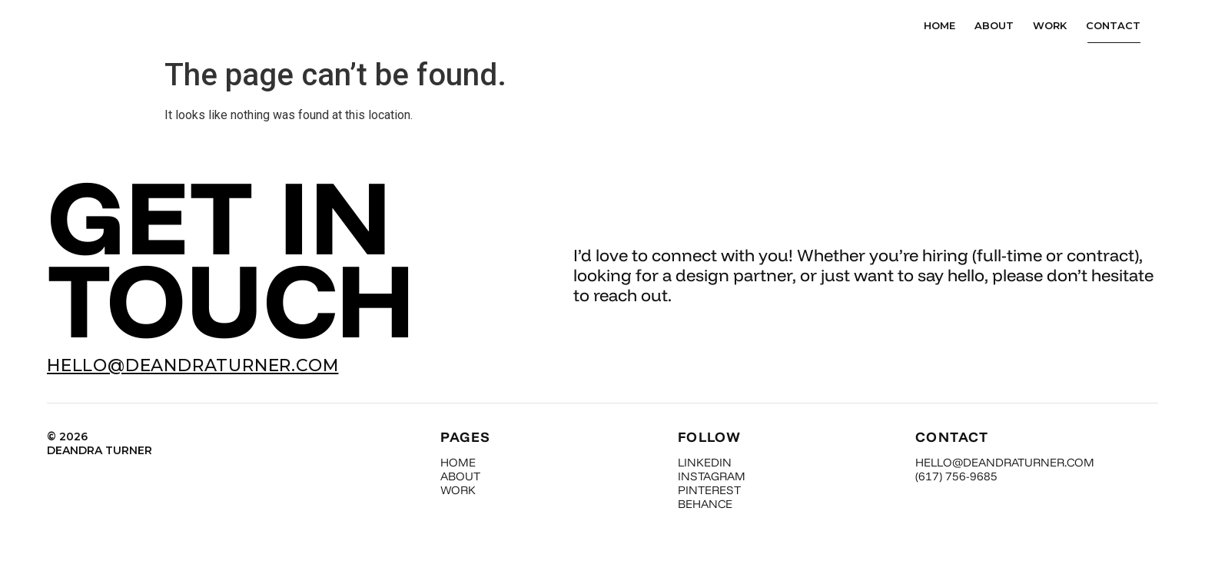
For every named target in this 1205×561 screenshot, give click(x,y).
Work (1050, 31)
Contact (1113, 31)
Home (939, 31)
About (994, 31)
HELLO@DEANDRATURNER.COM (192, 377)
